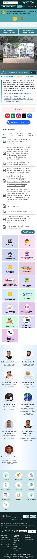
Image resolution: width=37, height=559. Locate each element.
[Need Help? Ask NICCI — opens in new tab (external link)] (18, 122)
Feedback (15, 544)
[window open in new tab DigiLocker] (27, 295)
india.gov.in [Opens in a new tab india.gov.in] (28, 537)
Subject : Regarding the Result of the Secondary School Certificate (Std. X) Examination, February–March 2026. (18, 170)
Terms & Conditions (6, 545)
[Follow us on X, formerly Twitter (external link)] (24, 116)
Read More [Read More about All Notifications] (28, 232)
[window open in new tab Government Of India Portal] (27, 255)
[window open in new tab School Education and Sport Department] (10, 295)
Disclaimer (4, 535)
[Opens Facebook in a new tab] (17, 531)
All (4, 134)
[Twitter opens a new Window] (26, 6)
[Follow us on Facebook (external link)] (29, 116)
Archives (15, 546)
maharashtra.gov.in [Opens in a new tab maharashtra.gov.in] (30, 539)
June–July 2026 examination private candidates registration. (18, 227)
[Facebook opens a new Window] (29, 6)
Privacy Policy (5, 537)
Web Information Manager (17, 549)
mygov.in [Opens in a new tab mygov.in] (27, 535)
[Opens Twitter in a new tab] (15, 531)
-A (23, 2)
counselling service (12, 206)
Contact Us (16, 540)
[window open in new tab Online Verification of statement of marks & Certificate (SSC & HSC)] (10, 281)
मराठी (19, 6)
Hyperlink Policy (5, 541)
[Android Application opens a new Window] (23, 6)
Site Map (15, 538)
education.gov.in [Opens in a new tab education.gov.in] (29, 541)
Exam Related (10, 134)
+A (29, 2)
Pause (33, 72)
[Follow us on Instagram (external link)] (18, 116)
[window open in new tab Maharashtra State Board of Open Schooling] (27, 281)
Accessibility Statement (16, 535)
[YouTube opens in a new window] (32, 6)
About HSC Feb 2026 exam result (17, 212)
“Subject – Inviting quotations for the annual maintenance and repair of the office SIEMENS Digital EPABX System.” (18, 219)
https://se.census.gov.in (22, 93)
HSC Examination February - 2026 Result (9, 31)
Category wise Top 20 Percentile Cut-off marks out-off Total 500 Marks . (18, 163)
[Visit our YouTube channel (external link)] (7, 116)
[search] (10, 2)
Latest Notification (9, 129)
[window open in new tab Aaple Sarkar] (27, 268)
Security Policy (5, 543)
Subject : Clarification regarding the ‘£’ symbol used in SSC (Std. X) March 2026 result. (18, 141)
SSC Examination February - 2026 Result (28, 31)
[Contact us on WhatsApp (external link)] (13, 116)
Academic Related (20, 134)
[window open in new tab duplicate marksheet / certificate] (27, 308)
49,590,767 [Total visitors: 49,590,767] (6, 518)
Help (14, 542)
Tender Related (30, 134)
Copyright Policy (5, 539)
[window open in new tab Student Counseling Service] (10, 335)
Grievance (18, 109)
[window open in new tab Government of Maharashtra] (10, 268)
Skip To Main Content (9, 6)
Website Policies (5, 547)
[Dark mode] (36, 6)
